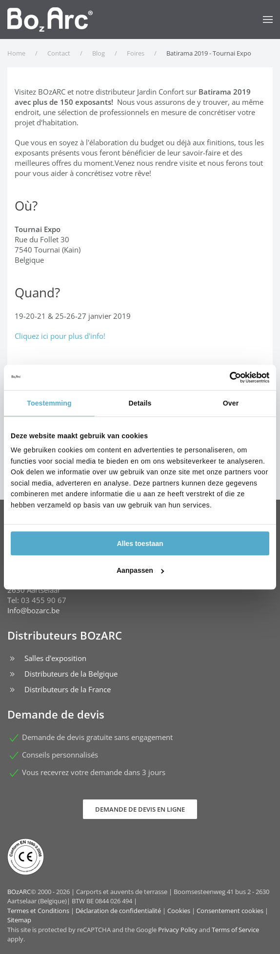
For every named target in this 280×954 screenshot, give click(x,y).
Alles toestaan (140, 543)
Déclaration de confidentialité (118, 910)
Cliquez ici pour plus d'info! (60, 336)
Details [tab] (140, 403)
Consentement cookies (230, 910)
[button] (268, 19)
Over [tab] (231, 403)
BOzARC (19, 891)
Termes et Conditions (38, 910)
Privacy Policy (178, 929)
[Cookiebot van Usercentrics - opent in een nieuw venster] (226, 377)
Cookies (178, 910)
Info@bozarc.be (33, 610)
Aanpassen (140, 570)
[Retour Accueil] (50, 19)
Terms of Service (235, 929)
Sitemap (19, 919)
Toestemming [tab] (49, 403)
